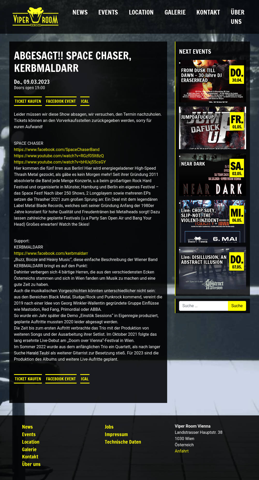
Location (141, 12)
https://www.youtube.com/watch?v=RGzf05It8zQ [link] (59, 155)
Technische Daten (123, 441)
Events (108, 12)
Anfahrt (181, 451)
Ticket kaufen (28, 101)
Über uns (238, 17)
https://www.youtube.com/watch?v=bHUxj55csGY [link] (60, 162)
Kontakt (208, 12)
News (80, 12)
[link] (57, 149)
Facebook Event (61, 101)
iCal (85, 101)
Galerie (175, 12)
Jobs (109, 426)
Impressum (116, 434)
